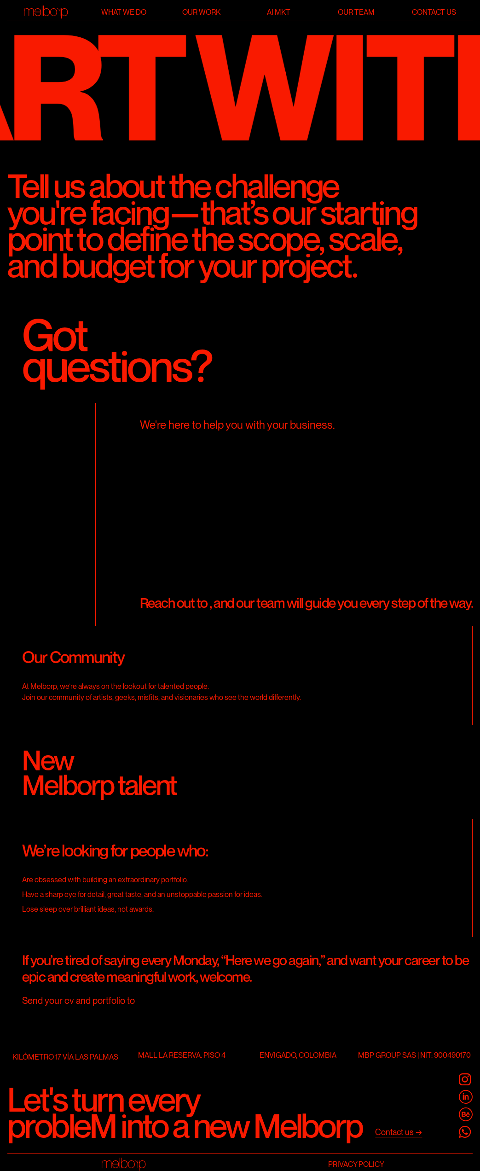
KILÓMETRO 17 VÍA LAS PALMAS (65, 1057)
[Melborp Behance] (466, 1114)
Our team (356, 12)
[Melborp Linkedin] (466, 1097)
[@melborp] (466, 1079)
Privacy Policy (356, 1163)
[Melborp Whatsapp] (466, 1132)
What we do (123, 12)
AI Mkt (278, 12)
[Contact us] (398, 1132)
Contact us (434, 12)
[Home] (46, 12)
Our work (201, 12)
